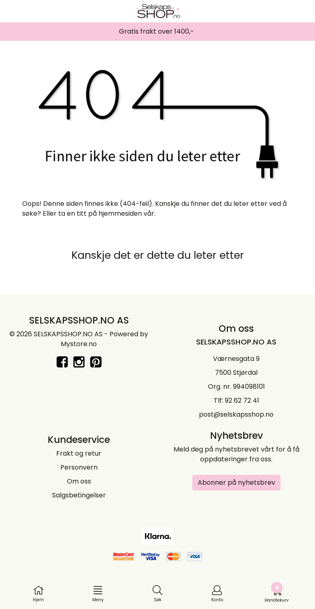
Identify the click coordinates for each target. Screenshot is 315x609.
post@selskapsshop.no (236, 414)
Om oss (79, 481)
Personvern (79, 467)
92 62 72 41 (242, 400)
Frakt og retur (78, 453)
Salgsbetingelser (79, 495)
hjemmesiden (120, 213)
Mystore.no (79, 344)
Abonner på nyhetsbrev (236, 482)
